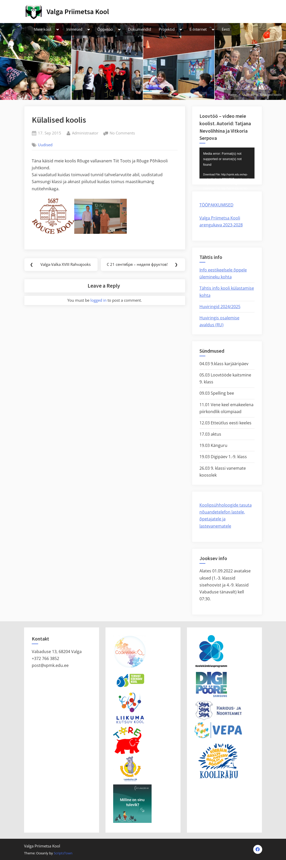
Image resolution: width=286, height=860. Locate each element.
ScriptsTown (63, 853)
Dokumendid (139, 29)
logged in (98, 300)
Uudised (45, 144)
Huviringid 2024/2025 (219, 306)
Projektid (167, 29)
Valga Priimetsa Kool (78, 11)
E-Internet (198, 29)
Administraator (85, 132)
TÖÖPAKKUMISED (216, 205)
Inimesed (74, 29)
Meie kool (42, 29)
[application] (227, 163)
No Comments (122, 133)
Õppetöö (105, 29)
